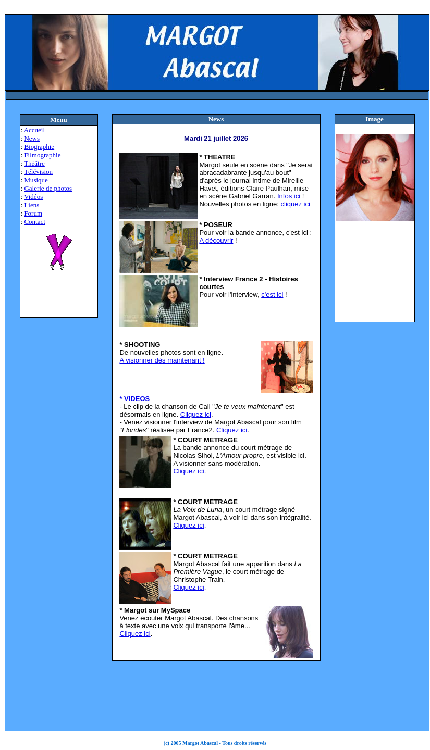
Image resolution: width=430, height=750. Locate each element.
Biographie (39, 147)
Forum (33, 213)
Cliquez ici (195, 414)
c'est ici (272, 294)
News (32, 138)
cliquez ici (295, 204)
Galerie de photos (48, 188)
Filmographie (42, 155)
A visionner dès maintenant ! (161, 360)
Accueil (34, 130)
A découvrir (216, 240)
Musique (36, 180)
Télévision (38, 172)
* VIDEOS (134, 399)
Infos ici (288, 196)
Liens (31, 205)
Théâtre (34, 163)
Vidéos (33, 197)
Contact (34, 222)
